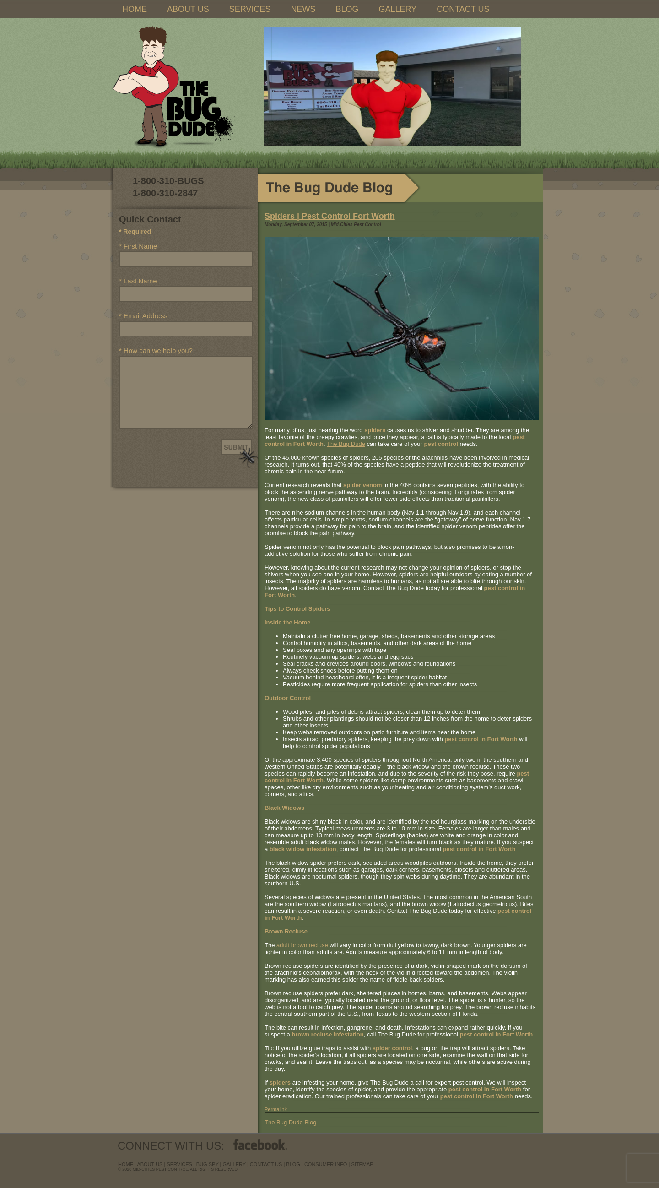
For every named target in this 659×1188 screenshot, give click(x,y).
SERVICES (250, 9)
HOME (134, 9)
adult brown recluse (302, 945)
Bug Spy (207, 1164)
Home (125, 1164)
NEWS (303, 9)
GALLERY (397, 9)
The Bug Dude (346, 443)
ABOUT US (188, 9)
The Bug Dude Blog (290, 1122)
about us (149, 1164)
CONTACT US (463, 9)
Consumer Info (325, 1164)
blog (293, 1164)
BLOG (346, 9)
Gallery (234, 1164)
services (179, 1164)
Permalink (276, 1109)
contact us (266, 1164)
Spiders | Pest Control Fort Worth (330, 216)
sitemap (362, 1164)
